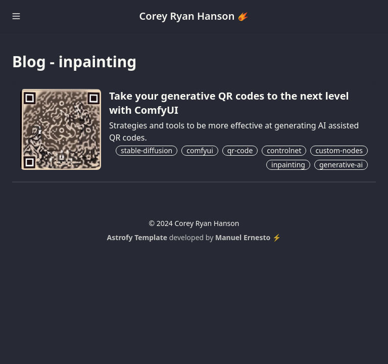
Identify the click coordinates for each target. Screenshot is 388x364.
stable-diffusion (146, 150)
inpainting (288, 164)
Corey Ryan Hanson (194, 16)
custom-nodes (339, 150)
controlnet (284, 150)
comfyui (199, 150)
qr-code (240, 150)
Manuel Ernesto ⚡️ (248, 237)
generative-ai (341, 164)
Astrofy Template (137, 237)
